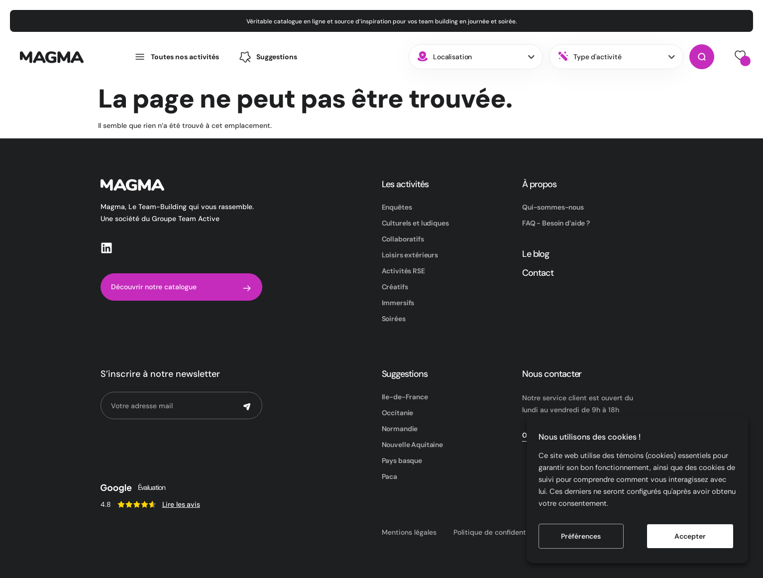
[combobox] (476, 56)
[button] (268, 57)
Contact (537, 273)
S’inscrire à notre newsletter (160, 374)
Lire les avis (181, 504)
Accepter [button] (690, 536)
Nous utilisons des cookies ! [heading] (590, 437)
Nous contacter (551, 374)
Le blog (535, 254)
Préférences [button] (581, 536)
